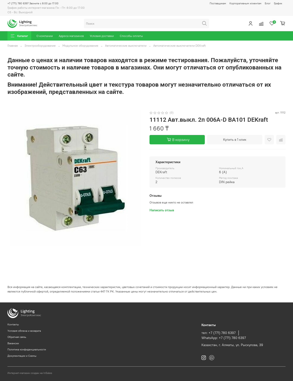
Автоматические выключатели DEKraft (179, 45)
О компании (44, 36)
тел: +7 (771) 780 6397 (218, 333)
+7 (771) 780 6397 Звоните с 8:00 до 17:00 (32, 3)
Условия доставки (102, 36)
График (278, 3)
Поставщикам (218, 3)
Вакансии (13, 343)
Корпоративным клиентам (245, 3)
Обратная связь (16, 337)
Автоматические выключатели (125, 45)
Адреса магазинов (71, 36)
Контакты (13, 324)
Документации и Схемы (21, 355)
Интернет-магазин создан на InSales (29, 373)
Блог (268, 3)
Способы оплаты (131, 36)
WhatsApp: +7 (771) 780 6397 (223, 338)
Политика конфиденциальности (26, 349)
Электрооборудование (40, 45)
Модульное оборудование (80, 45)
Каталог (19, 36)
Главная (12, 45)
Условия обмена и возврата (24, 330)
